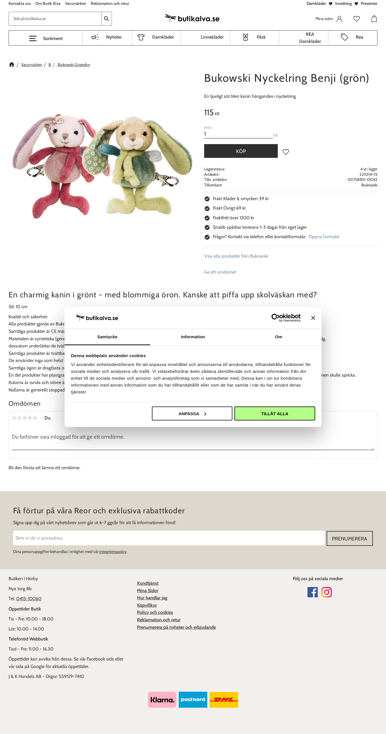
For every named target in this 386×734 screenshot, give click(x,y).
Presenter (369, 3)
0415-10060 (28, 598)
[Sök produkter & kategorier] (55, 19)
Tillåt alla (274, 413)
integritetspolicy (112, 551)
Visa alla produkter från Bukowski (236, 256)
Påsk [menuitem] (261, 37)
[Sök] (107, 19)
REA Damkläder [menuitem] (310, 37)
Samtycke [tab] (107, 336)
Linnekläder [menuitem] (212, 37)
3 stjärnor (24, 417)
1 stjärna (14, 417)
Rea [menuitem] (359, 37)
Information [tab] (193, 336)
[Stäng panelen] (313, 318)
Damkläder (316, 3)
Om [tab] (278, 336)
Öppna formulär (324, 236)
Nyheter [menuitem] (114, 37)
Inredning (343, 3)
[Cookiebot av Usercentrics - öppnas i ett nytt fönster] (276, 317)
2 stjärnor (19, 417)
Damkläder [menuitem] (163, 37)
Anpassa (192, 413)
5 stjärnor (34, 417)
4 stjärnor (29, 417)
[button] (46, 38)
